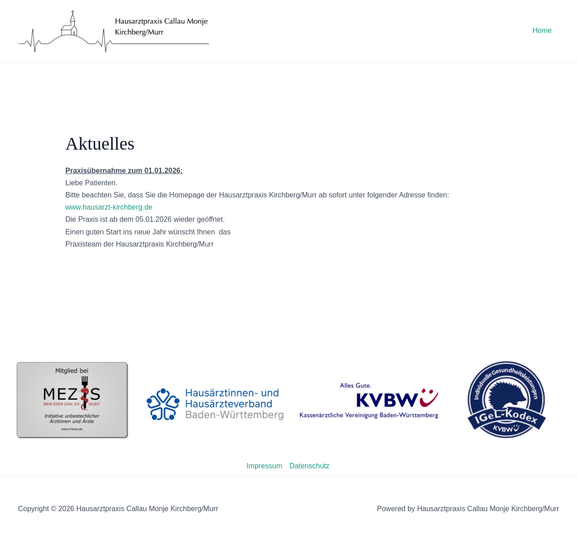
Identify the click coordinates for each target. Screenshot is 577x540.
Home (542, 30)
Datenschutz (309, 466)
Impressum (264, 466)
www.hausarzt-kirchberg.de (108, 207)
